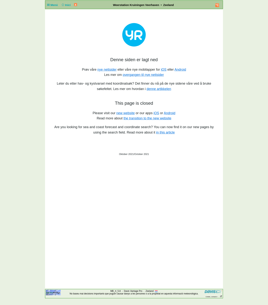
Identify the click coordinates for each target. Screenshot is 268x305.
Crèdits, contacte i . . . (214, 297)
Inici (65, 5)
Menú (53, 5)
